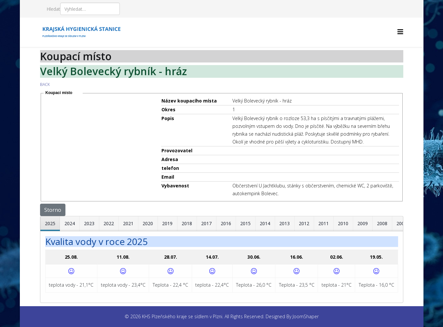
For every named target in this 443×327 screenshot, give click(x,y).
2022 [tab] (109, 223)
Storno (52, 209)
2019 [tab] (167, 223)
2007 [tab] (401, 223)
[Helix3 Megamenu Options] (400, 32)
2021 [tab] (128, 223)
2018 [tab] (187, 223)
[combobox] (90, 9)
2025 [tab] (50, 223)
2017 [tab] (206, 223)
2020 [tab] (148, 223)
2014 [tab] (265, 223)
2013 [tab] (284, 223)
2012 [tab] (304, 223)
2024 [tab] (69, 223)
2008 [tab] (382, 223)
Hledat (53, 9)
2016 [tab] (226, 223)
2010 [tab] (343, 223)
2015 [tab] (245, 223)
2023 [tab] (89, 223)
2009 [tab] (362, 223)
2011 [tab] (323, 223)
